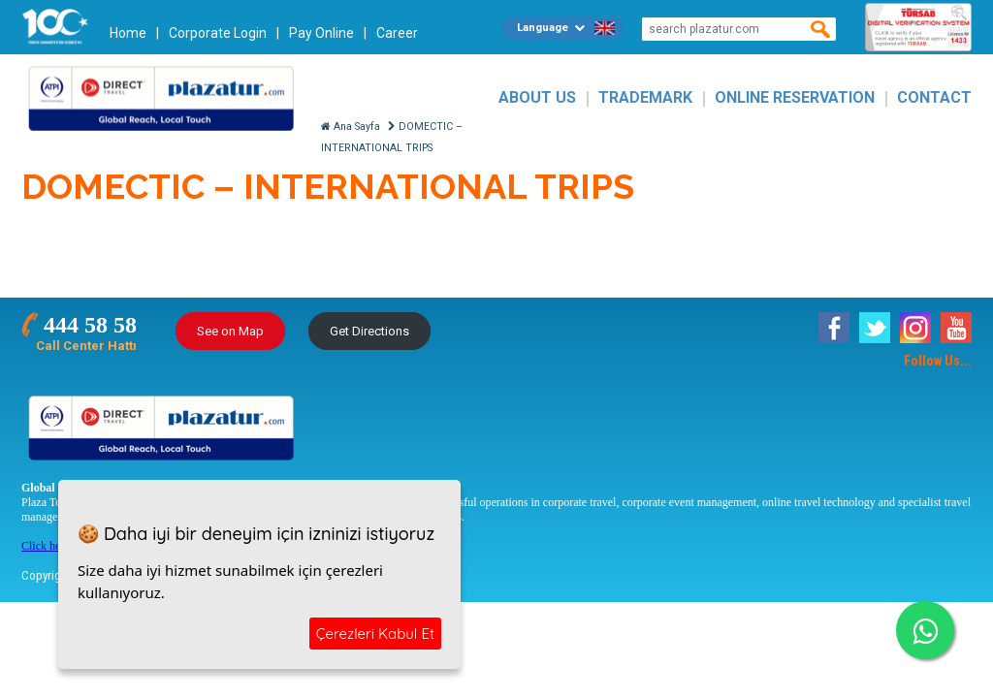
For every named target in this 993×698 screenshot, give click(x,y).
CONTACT (934, 97)
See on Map (230, 331)
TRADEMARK (645, 97)
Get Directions (369, 331)
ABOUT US (537, 97)
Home (128, 33)
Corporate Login (218, 33)
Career (397, 33)
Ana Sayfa (350, 126)
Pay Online (321, 33)
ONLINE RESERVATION (795, 97)
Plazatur (166, 97)
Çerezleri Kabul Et (375, 633)
